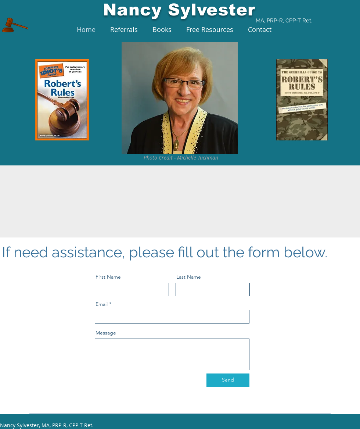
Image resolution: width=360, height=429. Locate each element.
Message (106, 332)
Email (102, 304)
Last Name (188, 276)
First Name (108, 276)
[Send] (227, 380)
